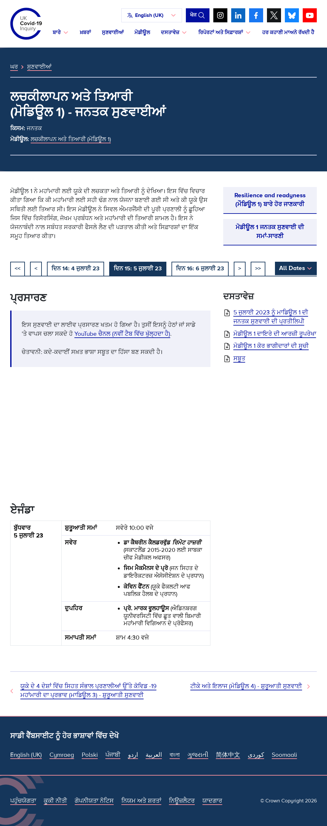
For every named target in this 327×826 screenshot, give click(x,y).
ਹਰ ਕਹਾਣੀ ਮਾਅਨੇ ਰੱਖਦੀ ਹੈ (288, 32)
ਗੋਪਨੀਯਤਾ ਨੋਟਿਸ (94, 801)
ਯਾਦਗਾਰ (212, 801)
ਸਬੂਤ (239, 358)
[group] (110, 586)
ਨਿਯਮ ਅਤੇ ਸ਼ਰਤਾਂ (141, 801)
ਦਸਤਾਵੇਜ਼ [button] (170, 32)
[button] (151, 15)
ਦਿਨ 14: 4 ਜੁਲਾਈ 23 (75, 268)
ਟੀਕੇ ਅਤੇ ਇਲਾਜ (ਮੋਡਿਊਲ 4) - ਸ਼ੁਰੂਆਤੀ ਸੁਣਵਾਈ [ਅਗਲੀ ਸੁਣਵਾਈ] (246, 686)
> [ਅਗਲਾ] (239, 268)
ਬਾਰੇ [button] (57, 32)
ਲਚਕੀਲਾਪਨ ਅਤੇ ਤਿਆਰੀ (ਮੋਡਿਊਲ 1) (71, 139)
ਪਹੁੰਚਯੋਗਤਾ (23, 801)
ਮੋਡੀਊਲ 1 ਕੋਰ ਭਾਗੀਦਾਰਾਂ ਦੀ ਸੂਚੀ (271, 346)
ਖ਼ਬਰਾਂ (85, 32)
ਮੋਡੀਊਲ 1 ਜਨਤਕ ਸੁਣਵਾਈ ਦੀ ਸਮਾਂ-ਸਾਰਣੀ (270, 232)
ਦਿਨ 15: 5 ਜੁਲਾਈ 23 (138, 268)
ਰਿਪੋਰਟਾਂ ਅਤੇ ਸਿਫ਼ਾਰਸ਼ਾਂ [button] (220, 32)
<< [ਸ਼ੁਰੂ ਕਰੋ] (17, 268)
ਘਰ (14, 66)
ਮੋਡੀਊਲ (142, 32)
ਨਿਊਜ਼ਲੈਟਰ (182, 801)
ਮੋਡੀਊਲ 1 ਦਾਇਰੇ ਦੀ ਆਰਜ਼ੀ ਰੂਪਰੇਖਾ (274, 334)
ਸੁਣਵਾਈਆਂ (113, 32)
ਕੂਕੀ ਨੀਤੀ (55, 801)
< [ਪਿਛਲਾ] (35, 268)
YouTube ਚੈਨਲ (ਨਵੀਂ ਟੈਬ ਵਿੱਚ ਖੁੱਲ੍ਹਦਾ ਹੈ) (122, 334)
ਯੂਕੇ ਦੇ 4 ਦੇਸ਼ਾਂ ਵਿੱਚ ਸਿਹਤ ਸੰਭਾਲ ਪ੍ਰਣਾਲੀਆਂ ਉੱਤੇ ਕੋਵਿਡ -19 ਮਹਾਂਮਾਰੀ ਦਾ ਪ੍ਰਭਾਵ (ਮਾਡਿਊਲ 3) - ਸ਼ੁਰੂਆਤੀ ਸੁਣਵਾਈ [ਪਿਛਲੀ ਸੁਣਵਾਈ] (88, 691)
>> (258, 268)
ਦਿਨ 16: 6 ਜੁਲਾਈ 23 (200, 268)
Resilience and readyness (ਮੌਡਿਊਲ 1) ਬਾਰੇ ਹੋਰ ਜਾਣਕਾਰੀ (270, 200)
